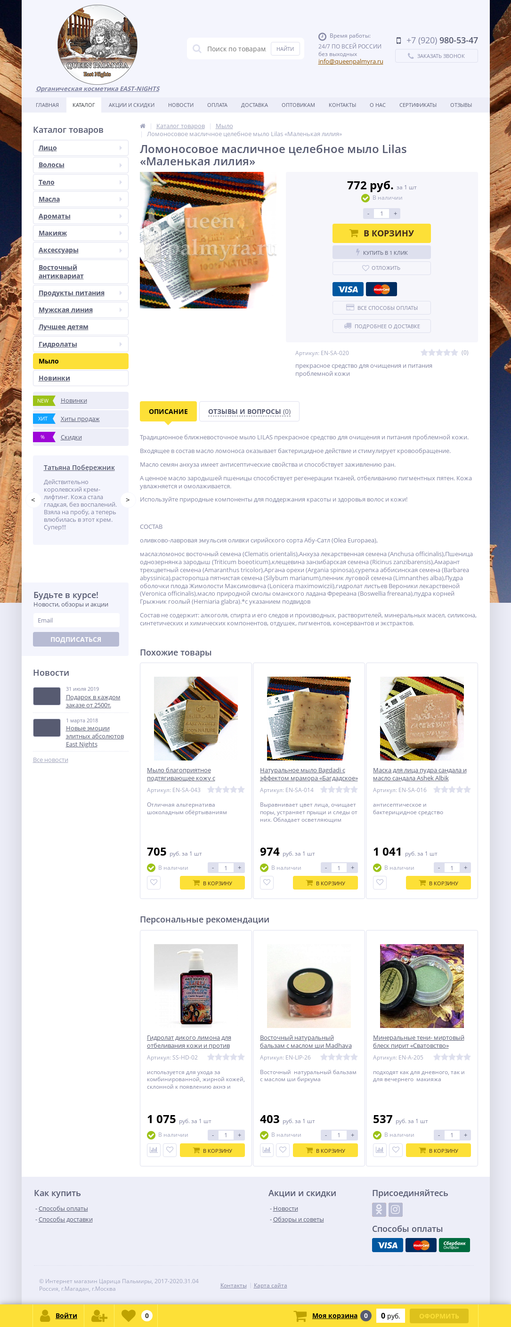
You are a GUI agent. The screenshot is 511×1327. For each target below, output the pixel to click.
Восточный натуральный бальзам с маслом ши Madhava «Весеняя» (306, 1046)
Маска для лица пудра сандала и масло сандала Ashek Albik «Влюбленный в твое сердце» (420, 778)
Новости (181, 104)
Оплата (217, 104)
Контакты (342, 104)
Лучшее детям (64, 326)
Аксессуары (80, 249)
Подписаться (75, 639)
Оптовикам (298, 104)
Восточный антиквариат (61, 271)
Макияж (80, 232)
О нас (378, 104)
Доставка (254, 104)
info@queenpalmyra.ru (350, 61)
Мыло (49, 360)
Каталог (84, 104)
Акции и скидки (131, 104)
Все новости (50, 760)
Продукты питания (80, 292)
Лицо (80, 147)
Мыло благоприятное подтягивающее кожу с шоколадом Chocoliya (181, 778)
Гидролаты (80, 344)
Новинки (54, 377)
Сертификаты (418, 104)
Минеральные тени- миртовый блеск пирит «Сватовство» (418, 1042)
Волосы (80, 164)
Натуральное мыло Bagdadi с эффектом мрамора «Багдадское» (309, 774)
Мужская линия (80, 309)
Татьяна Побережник (79, 467)
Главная (47, 104)
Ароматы (80, 215)
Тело (80, 182)
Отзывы (461, 104)
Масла (80, 198)
